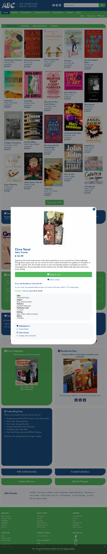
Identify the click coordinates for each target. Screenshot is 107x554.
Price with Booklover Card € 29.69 (28, 283)
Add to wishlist (53, 280)
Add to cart (53, 274)
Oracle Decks (24, 329)
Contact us (19, 291)
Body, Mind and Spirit (28, 335)
